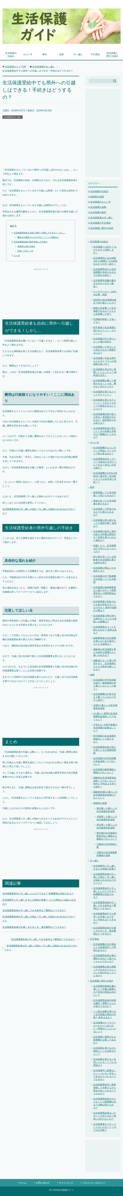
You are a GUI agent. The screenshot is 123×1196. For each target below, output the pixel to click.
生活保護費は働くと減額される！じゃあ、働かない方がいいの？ (104, 383)
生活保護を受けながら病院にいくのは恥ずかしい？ (104, 1051)
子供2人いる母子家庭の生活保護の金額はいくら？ (105, 728)
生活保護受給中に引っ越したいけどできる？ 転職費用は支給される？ (38, 893)
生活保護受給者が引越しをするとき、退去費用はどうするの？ (34, 927)
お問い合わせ (43, 1182)
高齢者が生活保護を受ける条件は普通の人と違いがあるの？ (104, 652)
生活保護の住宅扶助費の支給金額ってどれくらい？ (104, 761)
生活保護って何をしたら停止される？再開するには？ (104, 350)
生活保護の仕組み (11, 54)
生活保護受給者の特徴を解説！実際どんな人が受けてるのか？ (104, 1003)
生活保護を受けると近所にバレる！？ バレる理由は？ (105, 1062)
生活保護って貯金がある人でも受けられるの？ (104, 512)
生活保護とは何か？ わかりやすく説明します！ (105, 250)
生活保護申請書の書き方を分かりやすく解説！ (104, 283)
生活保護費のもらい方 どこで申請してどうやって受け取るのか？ (104, 451)
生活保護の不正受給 (100, 223)
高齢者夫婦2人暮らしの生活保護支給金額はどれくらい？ (105, 795)
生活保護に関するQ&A (112, 54)
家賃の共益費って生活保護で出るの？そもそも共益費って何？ (104, 311)
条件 (44, 54)
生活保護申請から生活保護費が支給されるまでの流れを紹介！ (104, 272)
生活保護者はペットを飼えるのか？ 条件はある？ (105, 630)
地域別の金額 (97, 196)
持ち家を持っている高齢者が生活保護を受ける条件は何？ (104, 560)
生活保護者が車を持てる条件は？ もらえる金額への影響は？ (105, 619)
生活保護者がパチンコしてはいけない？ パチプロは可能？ (105, 1127)
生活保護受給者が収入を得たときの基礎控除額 (104, 750)
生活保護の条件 (98, 212)
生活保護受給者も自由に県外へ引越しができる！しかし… (39, 233)
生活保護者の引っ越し (12, 117)
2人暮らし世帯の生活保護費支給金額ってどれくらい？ (105, 716)
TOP (15, 66)
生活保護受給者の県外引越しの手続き (31, 242)
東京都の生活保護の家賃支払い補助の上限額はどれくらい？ (107, 836)
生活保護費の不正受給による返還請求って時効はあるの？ (104, 947)
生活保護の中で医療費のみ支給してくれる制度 (104, 579)
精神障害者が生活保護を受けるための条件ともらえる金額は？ (104, 641)
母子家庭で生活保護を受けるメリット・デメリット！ (104, 330)
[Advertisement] (40, 140)
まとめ (17, 255)
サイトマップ (66, 1182)
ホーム (23, 1182)
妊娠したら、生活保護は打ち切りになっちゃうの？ (104, 548)
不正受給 (95, 54)
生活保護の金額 (98, 207)
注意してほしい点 (25, 251)
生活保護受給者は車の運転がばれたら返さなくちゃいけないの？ (104, 958)
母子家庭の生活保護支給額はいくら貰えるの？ (104, 739)
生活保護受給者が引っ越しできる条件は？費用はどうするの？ (34, 910)
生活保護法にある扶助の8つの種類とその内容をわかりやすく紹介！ (105, 261)
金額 (61, 54)
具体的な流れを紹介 (26, 246)
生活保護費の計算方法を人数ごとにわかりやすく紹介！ (104, 697)
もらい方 (27, 54)
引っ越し (78, 54)
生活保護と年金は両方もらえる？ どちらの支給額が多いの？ (105, 361)
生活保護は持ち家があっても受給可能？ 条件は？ (105, 523)
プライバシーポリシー (94, 1182)
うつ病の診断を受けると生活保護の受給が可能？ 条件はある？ (104, 1014)
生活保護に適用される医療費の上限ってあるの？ (104, 1040)
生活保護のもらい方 (100, 202)
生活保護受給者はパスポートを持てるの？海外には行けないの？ (104, 1116)
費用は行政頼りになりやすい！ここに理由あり (38, 237)
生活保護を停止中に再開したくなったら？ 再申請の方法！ (105, 372)
